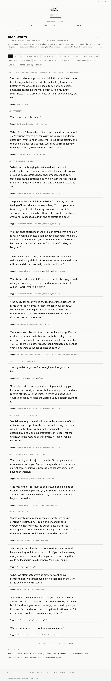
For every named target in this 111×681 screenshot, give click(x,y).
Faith (63, 271)
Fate (35, 567)
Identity (40, 620)
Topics (77, 25)
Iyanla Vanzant (15, 658)
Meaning (23, 540)
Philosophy (56, 193)
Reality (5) (13, 60)
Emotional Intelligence (42, 324)
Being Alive (51, 479)
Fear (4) (93, 60)
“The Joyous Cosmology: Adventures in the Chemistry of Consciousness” (47, 72)
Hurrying (44, 540)
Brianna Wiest (80, 653)
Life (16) (18, 56)
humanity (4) (67, 60)
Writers (36, 154)
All (10, 56)
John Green (50, 653)
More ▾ (10, 50)
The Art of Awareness (34, 193)
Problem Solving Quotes (50, 635)
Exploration (30, 124)
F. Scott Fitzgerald (52, 658)
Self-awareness (22, 378)
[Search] (105, 1)
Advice (42, 154)
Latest (34, 25)
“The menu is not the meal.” (25, 117)
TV (67, 25)
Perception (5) (40, 60)
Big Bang (33, 620)
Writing (19, 154)
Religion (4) (54, 60)
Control (24, 589)
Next (71, 643)
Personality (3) (26, 65)
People (46, 25)
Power (19, 589)
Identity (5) (25, 60)
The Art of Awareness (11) (69, 56)
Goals (38, 540)
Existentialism (36, 479)
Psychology (47, 193)
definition (40, 378)
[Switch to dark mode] (98, 1)
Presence (74, 354)
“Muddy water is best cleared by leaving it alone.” (37, 628)
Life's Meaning (25, 479)
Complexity (32, 378)
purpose (30, 567)
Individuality (48, 620)
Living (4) (13, 65)
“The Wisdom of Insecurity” (26, 161)
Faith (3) (39, 65)
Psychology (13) (48, 56)
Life (18, 124)
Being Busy (31, 540)
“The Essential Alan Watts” (25, 361)
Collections (28, 672)
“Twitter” (17, 111)
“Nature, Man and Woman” (25, 415)
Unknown (64, 653)
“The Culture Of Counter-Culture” (29, 454)
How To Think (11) (91, 56)
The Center (25, 104)
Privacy (63, 672)
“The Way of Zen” (21, 512)
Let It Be (38, 635)
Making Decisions (41, 124)
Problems (30, 635)
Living (44, 479)
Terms (72, 672)
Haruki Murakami (33, 653)
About (54, 672)
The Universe (24, 620)
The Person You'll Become (43, 354)
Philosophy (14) (31, 56)
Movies (58, 25)
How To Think (21, 193)
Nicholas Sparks (33, 658)
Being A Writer (28, 154)
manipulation (39, 589)
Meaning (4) (81, 60)
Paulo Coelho (15, 653)
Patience (20, 635)
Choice (22, 124)
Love (18, 104)
